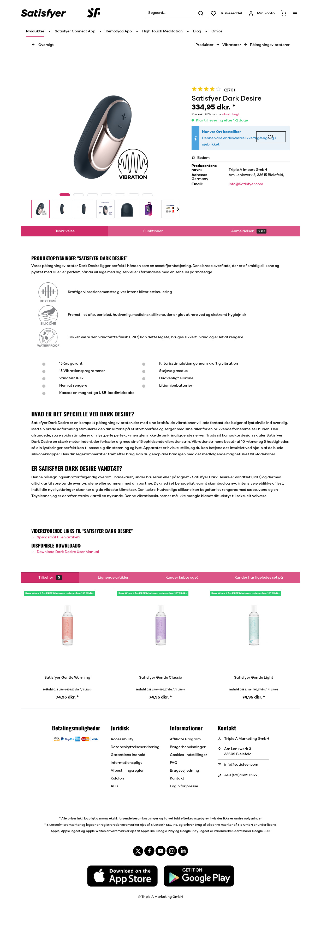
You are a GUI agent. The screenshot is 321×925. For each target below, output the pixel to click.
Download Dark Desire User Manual (65, 552)
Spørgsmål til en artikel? (55, 537)
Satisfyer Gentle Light (253, 677)
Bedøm (201, 158)
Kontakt (177, 778)
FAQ (173, 763)
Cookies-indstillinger (188, 755)
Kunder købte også (182, 577)
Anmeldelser (248, 231)
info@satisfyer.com (241, 764)
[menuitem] (176, 13)
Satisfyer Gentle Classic (160, 677)
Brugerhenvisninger (188, 747)
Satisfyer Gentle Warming (67, 677)
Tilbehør (50, 577)
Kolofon (117, 778)
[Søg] (200, 13)
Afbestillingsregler (127, 770)
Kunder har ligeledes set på (259, 577)
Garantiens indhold (128, 755)
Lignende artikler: (113, 577)
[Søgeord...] (176, 13)
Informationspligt (126, 763)
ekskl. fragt (231, 114)
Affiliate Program (185, 739)
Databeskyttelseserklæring (135, 747)
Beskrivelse (65, 231)
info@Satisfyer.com (246, 184)
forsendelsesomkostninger (138, 818)
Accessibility (122, 739)
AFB (114, 786)
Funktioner (153, 231)
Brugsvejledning (184, 770)
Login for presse (184, 786)
